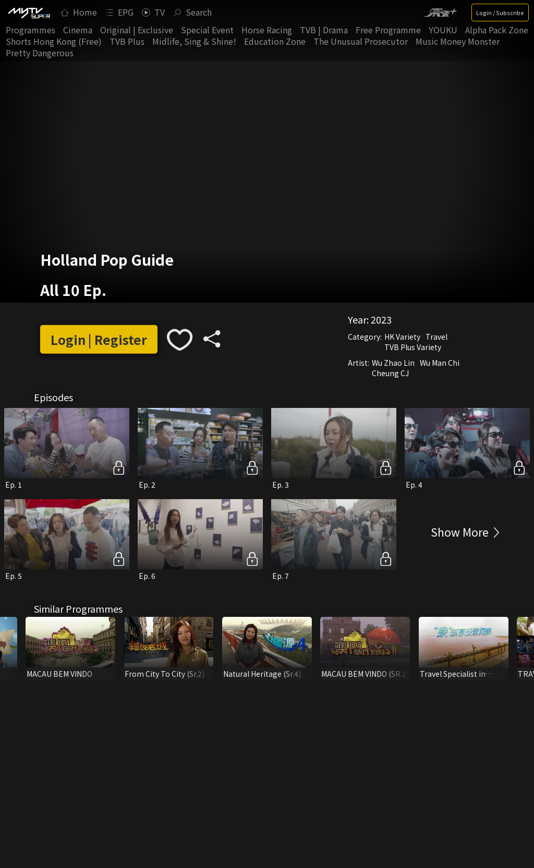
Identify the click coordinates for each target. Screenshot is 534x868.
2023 (381, 319)
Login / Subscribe (500, 12)
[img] (28, 12)
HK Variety (402, 336)
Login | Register (99, 339)
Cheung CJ (390, 372)
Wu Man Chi (439, 362)
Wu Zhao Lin (393, 362)
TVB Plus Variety (412, 346)
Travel (436, 336)
